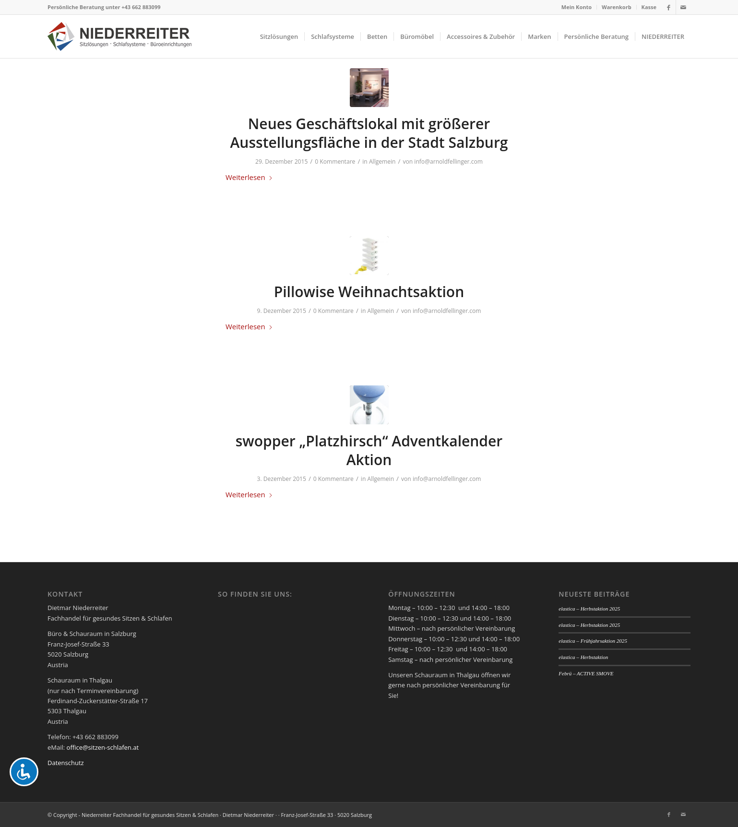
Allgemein (382, 161)
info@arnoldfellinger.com (448, 161)
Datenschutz (66, 762)
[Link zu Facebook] (669, 7)
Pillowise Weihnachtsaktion (369, 291)
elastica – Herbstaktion (583, 657)
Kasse (649, 7)
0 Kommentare (335, 161)
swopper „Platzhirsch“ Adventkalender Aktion (369, 450)
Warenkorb (616, 7)
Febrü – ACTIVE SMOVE (586, 673)
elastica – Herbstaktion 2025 (589, 608)
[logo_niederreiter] (119, 36)
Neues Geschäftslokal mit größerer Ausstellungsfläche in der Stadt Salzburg (369, 133)
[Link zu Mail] (683, 7)
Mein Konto (576, 7)
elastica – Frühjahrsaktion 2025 (593, 641)
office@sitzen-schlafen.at (103, 747)
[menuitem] (577, 7)
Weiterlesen (249, 177)
